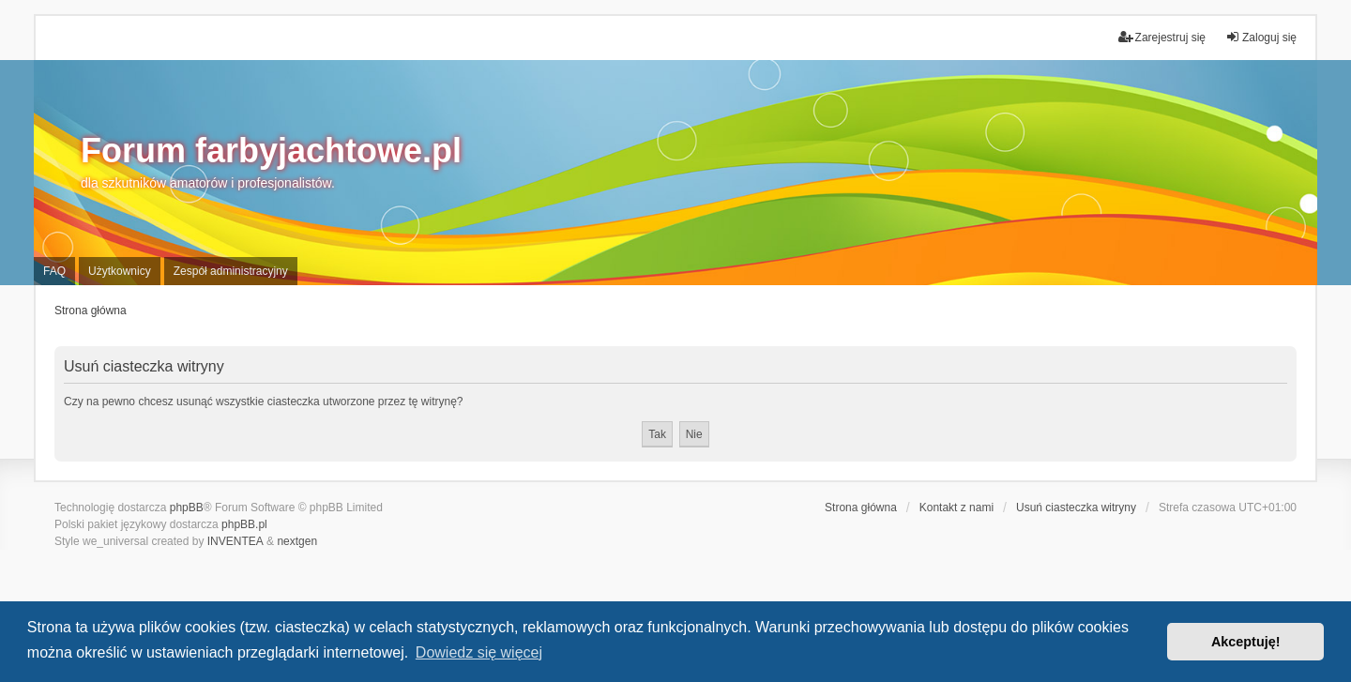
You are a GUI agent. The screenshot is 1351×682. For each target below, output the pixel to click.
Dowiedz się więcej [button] (479, 652)
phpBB (187, 507)
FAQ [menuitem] (54, 271)
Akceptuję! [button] (1246, 641)
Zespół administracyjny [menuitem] (231, 271)
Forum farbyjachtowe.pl (271, 150)
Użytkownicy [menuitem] (119, 271)
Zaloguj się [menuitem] (1261, 37)
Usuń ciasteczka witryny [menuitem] (1076, 507)
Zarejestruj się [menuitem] (1162, 37)
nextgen (297, 541)
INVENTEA (235, 541)
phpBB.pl (244, 524)
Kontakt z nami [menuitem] (956, 507)
